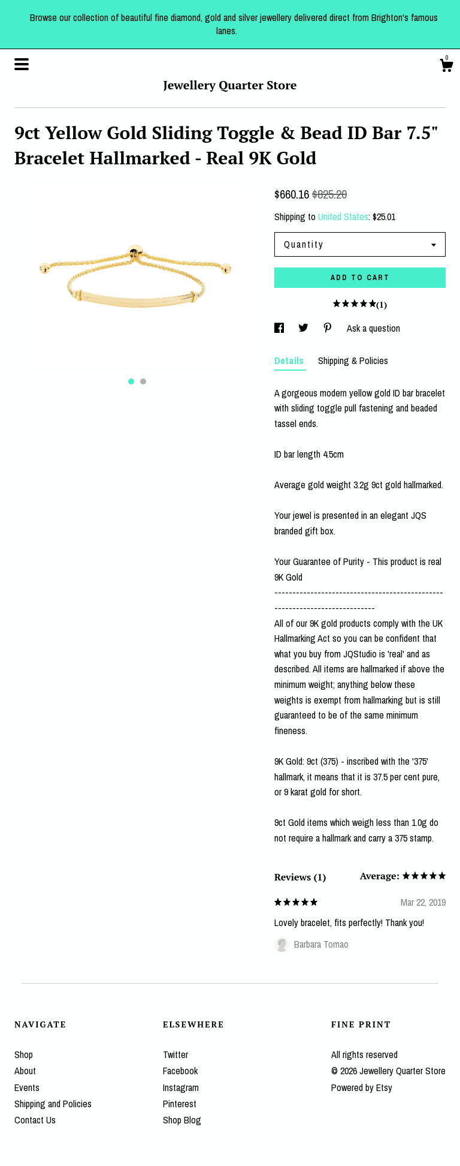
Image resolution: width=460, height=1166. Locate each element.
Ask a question (373, 328)
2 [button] (143, 381)
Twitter (175, 1054)
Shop (23, 1054)
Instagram (181, 1087)
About (25, 1070)
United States (343, 216)
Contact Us (35, 1119)
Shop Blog (182, 1119)
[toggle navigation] (21, 64)
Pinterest (179, 1103)
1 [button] (131, 381)
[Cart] (446, 67)
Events (27, 1087)
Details (290, 360)
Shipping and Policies (53, 1103)
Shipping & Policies (353, 360)
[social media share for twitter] (304, 328)
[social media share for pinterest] (329, 328)
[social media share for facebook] (280, 328)
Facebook (180, 1070)
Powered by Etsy (361, 1087)
